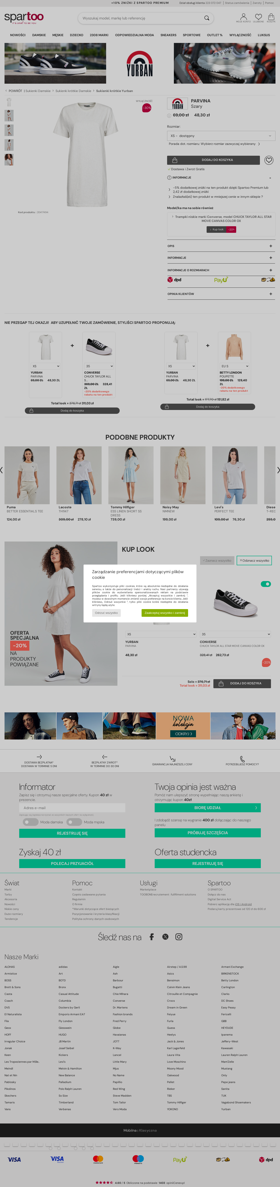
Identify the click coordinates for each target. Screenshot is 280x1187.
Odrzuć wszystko (106, 613)
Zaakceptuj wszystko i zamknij (165, 613)
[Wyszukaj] (206, 18)
